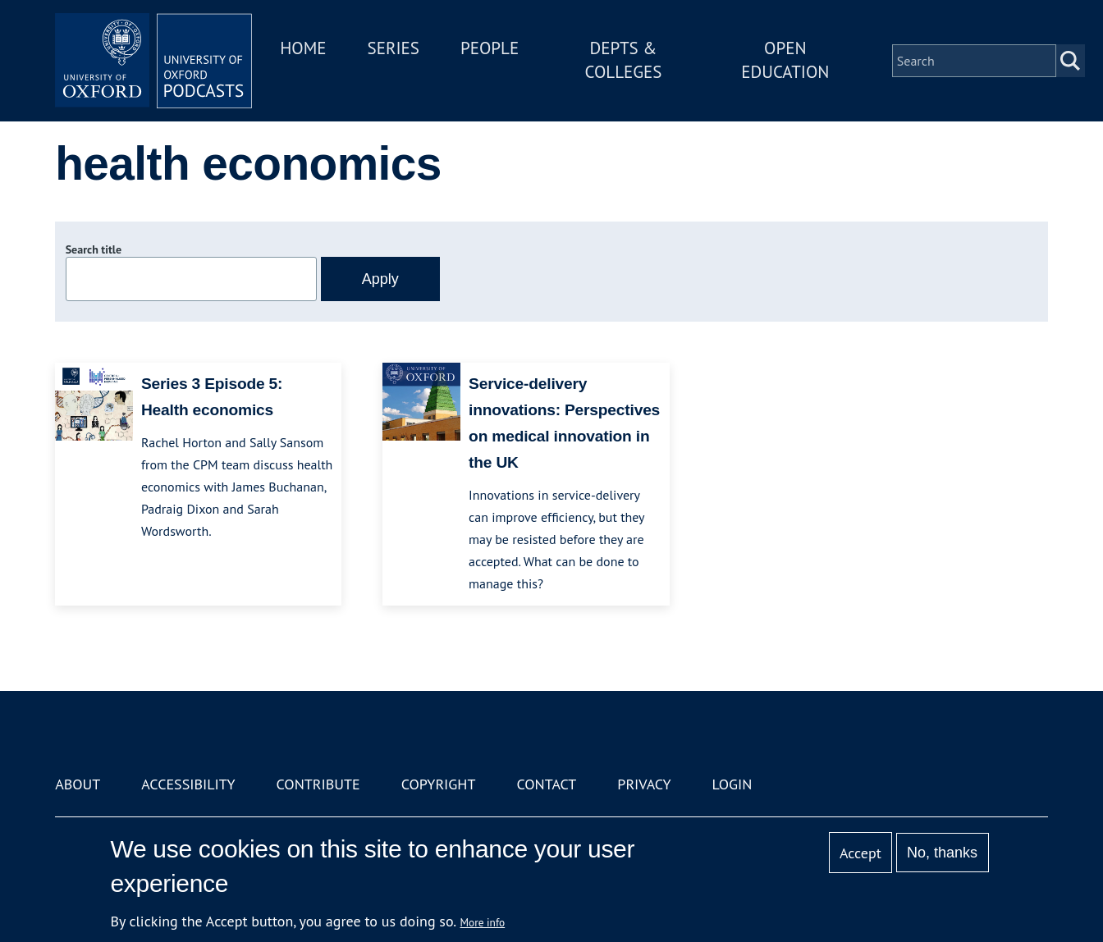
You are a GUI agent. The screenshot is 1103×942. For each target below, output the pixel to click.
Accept (860, 853)
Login (732, 784)
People (489, 48)
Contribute (318, 784)
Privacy (643, 784)
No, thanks (942, 852)
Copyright (438, 784)
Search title (93, 249)
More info (483, 922)
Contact (546, 784)
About (77, 784)
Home (303, 48)
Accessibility (188, 784)
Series (393, 48)
